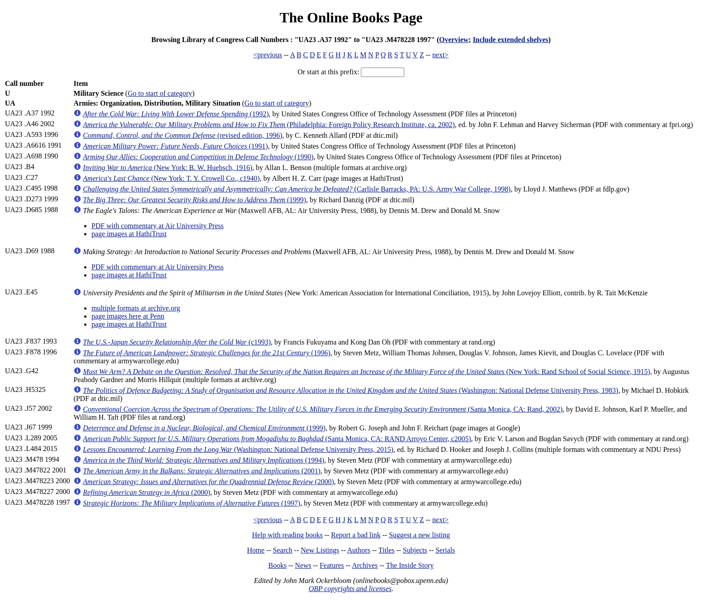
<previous (267, 55)
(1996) (206, 353)
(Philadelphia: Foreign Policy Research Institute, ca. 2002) (269, 124)
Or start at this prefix (327, 72)
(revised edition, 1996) (182, 135)
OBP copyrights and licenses (349, 588)
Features (332, 565)
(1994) (203, 460)
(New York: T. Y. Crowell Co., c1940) (171, 178)
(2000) (208, 481)
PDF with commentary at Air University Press (157, 226)
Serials (445, 550)
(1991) (175, 146)
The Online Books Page (350, 17)
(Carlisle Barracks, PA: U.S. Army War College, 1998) (296, 189)
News (303, 565)
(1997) (191, 503)
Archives (365, 565)
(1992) (176, 114)
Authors (358, 550)
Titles (386, 550)
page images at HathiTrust (129, 234)
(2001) (202, 471)
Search (283, 550)
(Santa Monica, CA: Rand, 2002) (322, 409)
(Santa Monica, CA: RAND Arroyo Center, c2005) (277, 439)
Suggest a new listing (419, 535)
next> (440, 55)
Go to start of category (160, 93)
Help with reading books (287, 535)
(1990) (198, 157)
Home (256, 550)
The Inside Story (410, 565)
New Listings (320, 550)
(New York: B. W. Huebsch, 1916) (167, 167)
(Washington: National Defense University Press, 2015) (238, 449)
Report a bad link (356, 535)
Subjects (415, 550)
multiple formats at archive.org (135, 308)
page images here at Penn (127, 316)
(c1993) (177, 342)
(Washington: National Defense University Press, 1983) (350, 390)
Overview (454, 39)
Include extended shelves (510, 39)
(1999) (194, 200)
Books (277, 565)
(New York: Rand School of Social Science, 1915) (366, 371)
